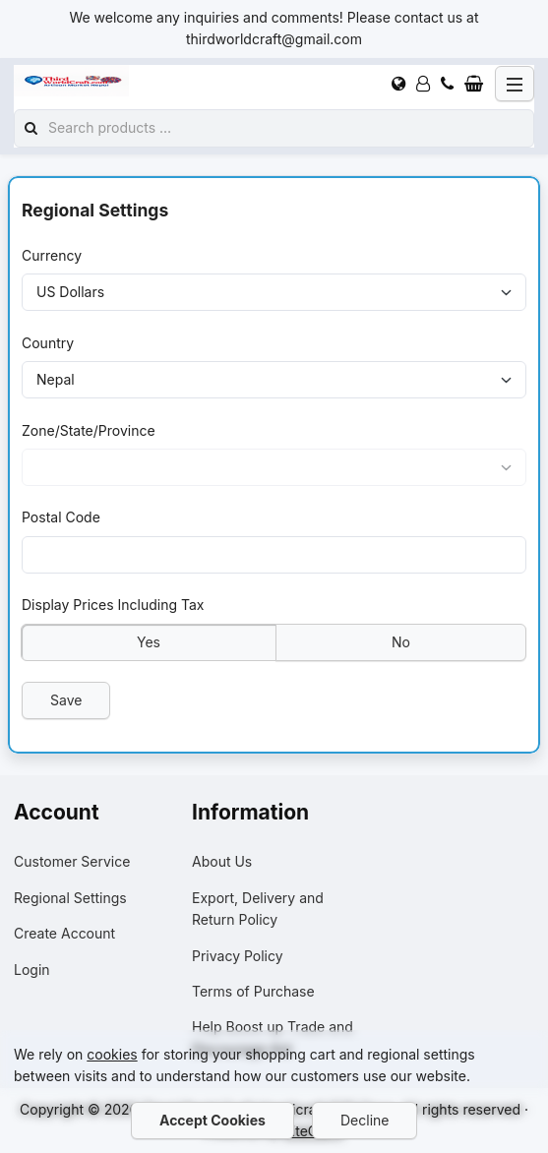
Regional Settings (70, 897)
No (401, 641)
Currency (52, 255)
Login (32, 969)
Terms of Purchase (253, 991)
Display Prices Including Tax (113, 604)
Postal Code (61, 517)
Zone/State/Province (88, 429)
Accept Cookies (212, 1120)
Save (66, 699)
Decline (364, 1120)
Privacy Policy (237, 955)
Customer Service (72, 861)
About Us (222, 861)
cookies (112, 1054)
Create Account (64, 933)
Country (48, 342)
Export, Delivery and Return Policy (258, 908)
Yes (148, 641)
